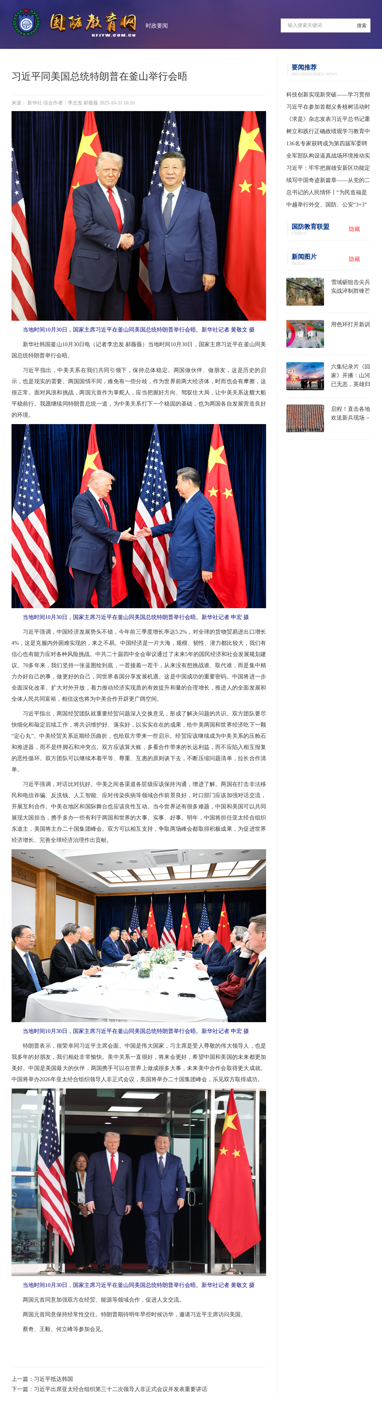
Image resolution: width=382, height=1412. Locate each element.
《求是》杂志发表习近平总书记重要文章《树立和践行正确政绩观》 (328, 120)
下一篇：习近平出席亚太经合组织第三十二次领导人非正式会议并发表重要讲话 (109, 1389)
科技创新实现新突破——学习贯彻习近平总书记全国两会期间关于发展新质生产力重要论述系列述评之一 (328, 96)
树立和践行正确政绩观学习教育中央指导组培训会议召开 (328, 132)
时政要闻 (157, 26)
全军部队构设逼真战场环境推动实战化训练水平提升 (328, 157)
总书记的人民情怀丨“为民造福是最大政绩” (326, 193)
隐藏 (354, 229)
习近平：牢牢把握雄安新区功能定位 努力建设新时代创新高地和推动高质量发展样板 (328, 169)
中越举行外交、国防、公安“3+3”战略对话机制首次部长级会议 (326, 206)
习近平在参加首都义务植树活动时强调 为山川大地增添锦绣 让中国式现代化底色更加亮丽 (328, 108)
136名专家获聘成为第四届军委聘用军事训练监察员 (326, 145)
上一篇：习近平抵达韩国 (42, 1379)
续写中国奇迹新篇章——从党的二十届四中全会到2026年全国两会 (328, 181)
